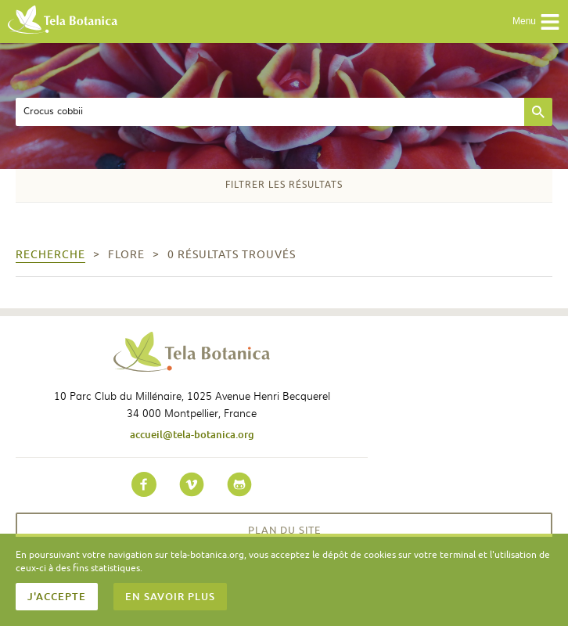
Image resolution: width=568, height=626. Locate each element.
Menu (536, 22)
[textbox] (270, 112)
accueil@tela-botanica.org (192, 434)
